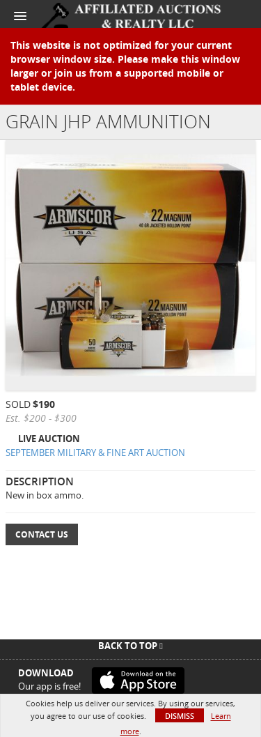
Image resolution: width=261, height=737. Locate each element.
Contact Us (41, 534)
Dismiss (179, 716)
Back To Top (130, 645)
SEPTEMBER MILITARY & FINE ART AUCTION (95, 452)
